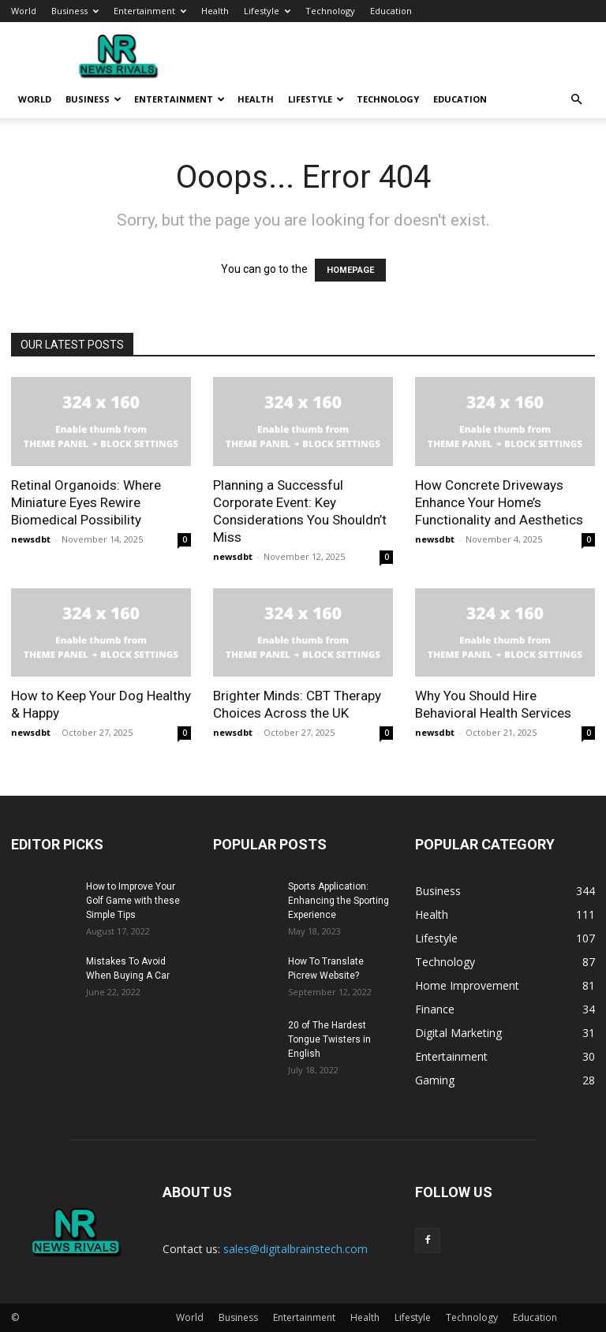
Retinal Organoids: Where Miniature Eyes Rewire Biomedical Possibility (86, 502)
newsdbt (30, 539)
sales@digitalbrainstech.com (295, 1248)
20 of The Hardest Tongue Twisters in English (329, 1039)
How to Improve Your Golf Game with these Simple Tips (133, 900)
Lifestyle (267, 11)
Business (75, 11)
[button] (576, 99)
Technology (330, 11)
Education (391, 11)
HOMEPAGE (350, 270)
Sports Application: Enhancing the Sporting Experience (338, 900)
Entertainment (150, 11)
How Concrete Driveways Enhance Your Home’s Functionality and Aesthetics (499, 502)
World (23, 11)
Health (215, 11)
